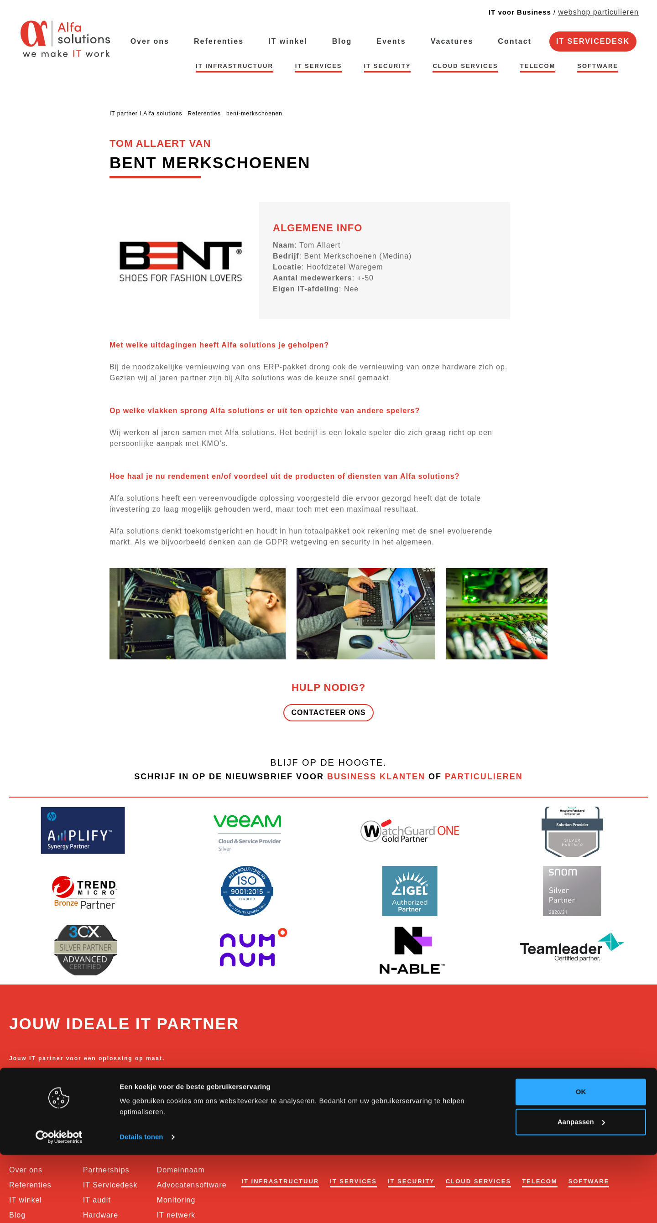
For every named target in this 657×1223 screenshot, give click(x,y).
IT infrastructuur (234, 65)
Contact (515, 41)
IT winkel (288, 41)
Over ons (149, 41)
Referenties (219, 41)
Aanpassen (581, 1189)
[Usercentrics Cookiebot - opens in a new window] (59, 1205)
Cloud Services (465, 65)
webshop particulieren (598, 12)
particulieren (484, 776)
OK (581, 1160)
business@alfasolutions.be (103, 1083)
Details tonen (141, 1205)
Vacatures (452, 41)
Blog (342, 41)
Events (391, 41)
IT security (387, 65)
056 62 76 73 (30, 1083)
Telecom (538, 65)
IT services (318, 65)
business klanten (376, 776)
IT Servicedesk (593, 41)
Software (597, 65)
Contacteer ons (328, 712)
